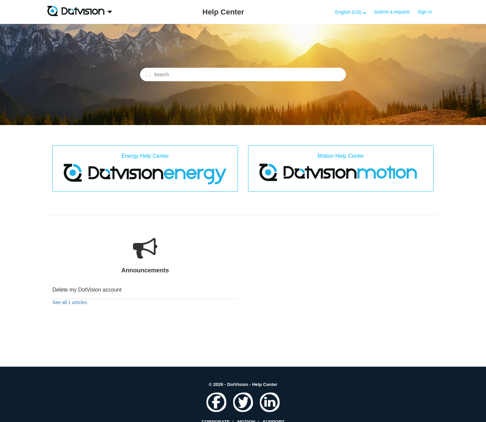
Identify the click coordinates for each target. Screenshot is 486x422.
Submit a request (391, 11)
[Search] (243, 74)
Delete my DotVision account (87, 290)
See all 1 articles (69, 302)
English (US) (349, 12)
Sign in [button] (424, 11)
